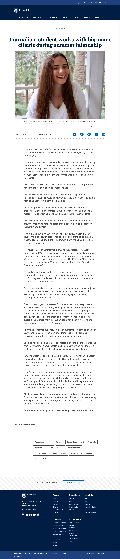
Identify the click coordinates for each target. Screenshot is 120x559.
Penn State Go (73, 530)
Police (71, 541)
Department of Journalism (81, 453)
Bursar (71, 501)
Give (84, 3)
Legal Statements (18, 556)
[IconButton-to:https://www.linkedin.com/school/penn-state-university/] (30, 514)
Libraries (87, 504)
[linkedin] (89, 134)
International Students (59, 528)
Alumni (60, 448)
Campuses (56, 507)
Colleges (55, 504)
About (97, 17)
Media (55, 545)
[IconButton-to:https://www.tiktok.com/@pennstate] (38, 514)
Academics (22, 17)
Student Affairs (73, 504)
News (86, 17)
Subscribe (72, 483)
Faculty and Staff (58, 540)
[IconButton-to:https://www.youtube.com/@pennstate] (34, 514)
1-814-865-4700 (31, 510)
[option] (29, 510)
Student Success (56, 442)
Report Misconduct (74, 538)
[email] (96, 134)
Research (65, 17)
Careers (55, 501)
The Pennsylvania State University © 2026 (94, 554)
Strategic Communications (73, 534)
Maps (86, 498)
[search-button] (79, 3)
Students (92, 442)
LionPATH (87, 510)
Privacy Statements (39, 553)
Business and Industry (44, 448)
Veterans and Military (59, 534)
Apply (90, 3)
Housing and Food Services (74, 508)
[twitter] (82, 134)
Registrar (71, 498)
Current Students (58, 525)
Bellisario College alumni (45, 459)
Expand (91, 126)
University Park (74, 448)
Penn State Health (58, 510)
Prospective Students (59, 523)
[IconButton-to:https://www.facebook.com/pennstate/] (26, 514)
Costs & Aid (51, 17)
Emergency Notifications (72, 527)
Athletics (76, 17)
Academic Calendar (90, 507)
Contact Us (56, 513)
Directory (87, 501)
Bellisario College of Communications (50, 453)
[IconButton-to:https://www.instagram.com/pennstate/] (23, 514)
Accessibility (62, 553)
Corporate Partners (90, 513)
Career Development (75, 442)
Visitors (55, 537)
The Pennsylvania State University (23, 553)
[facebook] (74, 134)
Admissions (37, 17)
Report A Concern (100, 3)
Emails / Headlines (74, 523)
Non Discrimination (51, 553)
